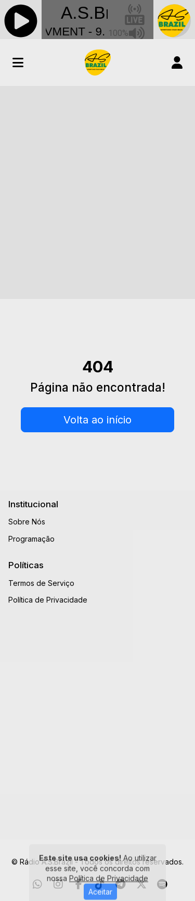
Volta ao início (97, 420)
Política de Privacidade (47, 599)
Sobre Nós (26, 521)
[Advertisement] (97, 188)
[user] (177, 62)
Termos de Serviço (41, 583)
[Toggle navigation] (18, 62)
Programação (31, 538)
